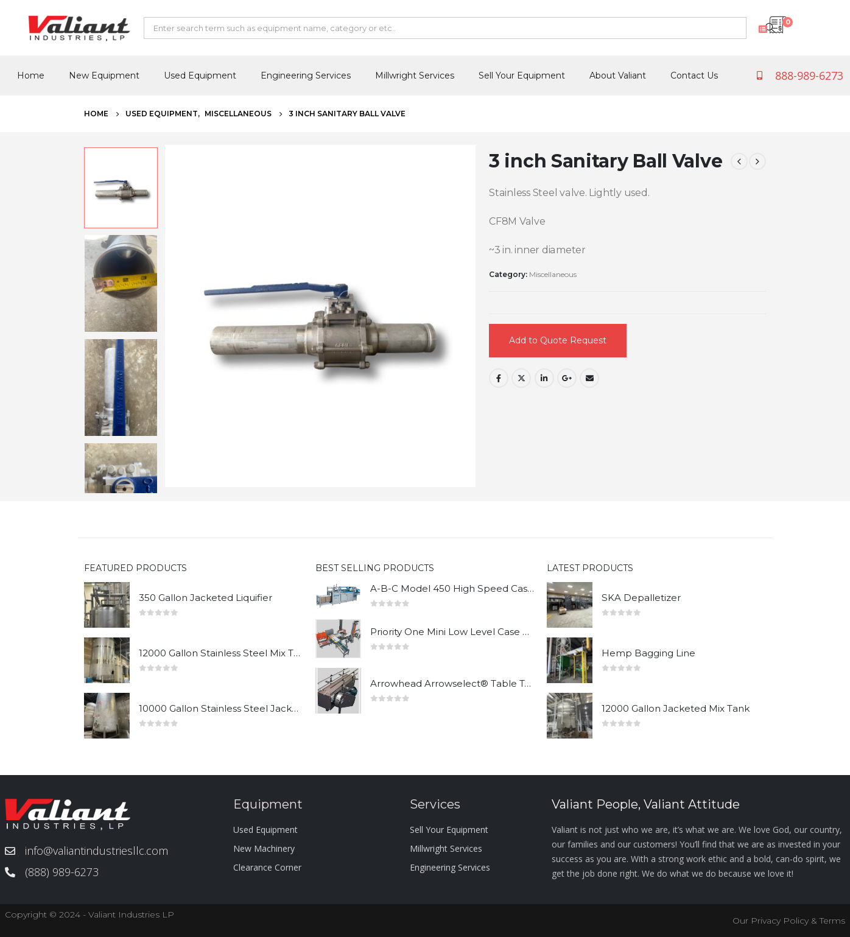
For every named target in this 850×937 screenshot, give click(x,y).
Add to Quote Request (557, 340)
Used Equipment (200, 75)
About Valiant (617, 75)
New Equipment (104, 75)
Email (589, 378)
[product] (107, 605)
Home (30, 75)
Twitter (521, 378)
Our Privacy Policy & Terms (788, 920)
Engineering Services (306, 75)
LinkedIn (544, 378)
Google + (567, 378)
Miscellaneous (553, 274)
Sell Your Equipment (522, 75)
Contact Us (694, 75)
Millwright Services (414, 75)
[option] (121, 187)
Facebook (498, 378)
